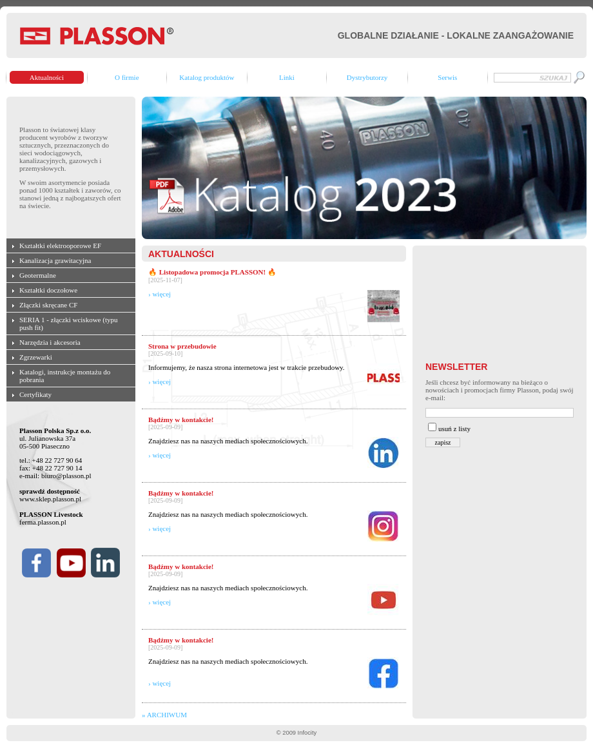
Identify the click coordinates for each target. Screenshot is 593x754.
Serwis (447, 77)
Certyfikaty (35, 394)
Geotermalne (37, 275)
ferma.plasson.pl (42, 522)
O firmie (127, 77)
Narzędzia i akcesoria (50, 342)
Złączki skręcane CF (48, 305)
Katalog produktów (206, 77)
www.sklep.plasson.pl (50, 499)
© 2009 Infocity (296, 733)
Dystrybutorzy (367, 77)
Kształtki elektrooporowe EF (60, 245)
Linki (287, 77)
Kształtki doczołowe (48, 290)
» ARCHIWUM (164, 715)
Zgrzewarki (35, 357)
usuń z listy (454, 428)
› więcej (159, 294)
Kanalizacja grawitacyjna (55, 260)
